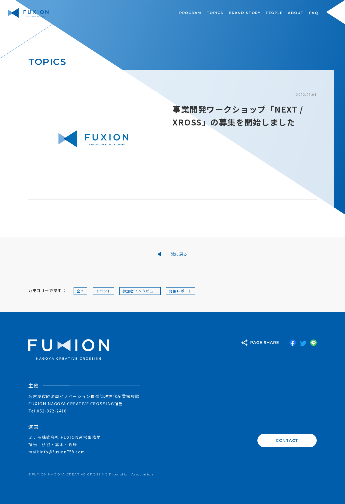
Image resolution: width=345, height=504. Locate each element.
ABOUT (296, 12)
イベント (103, 290)
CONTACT (287, 440)
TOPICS (215, 12)
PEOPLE (274, 12)
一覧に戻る (172, 254)
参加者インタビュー (140, 290)
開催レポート (180, 290)
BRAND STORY (245, 12)
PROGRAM (190, 12)
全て (80, 290)
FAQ (313, 12)
